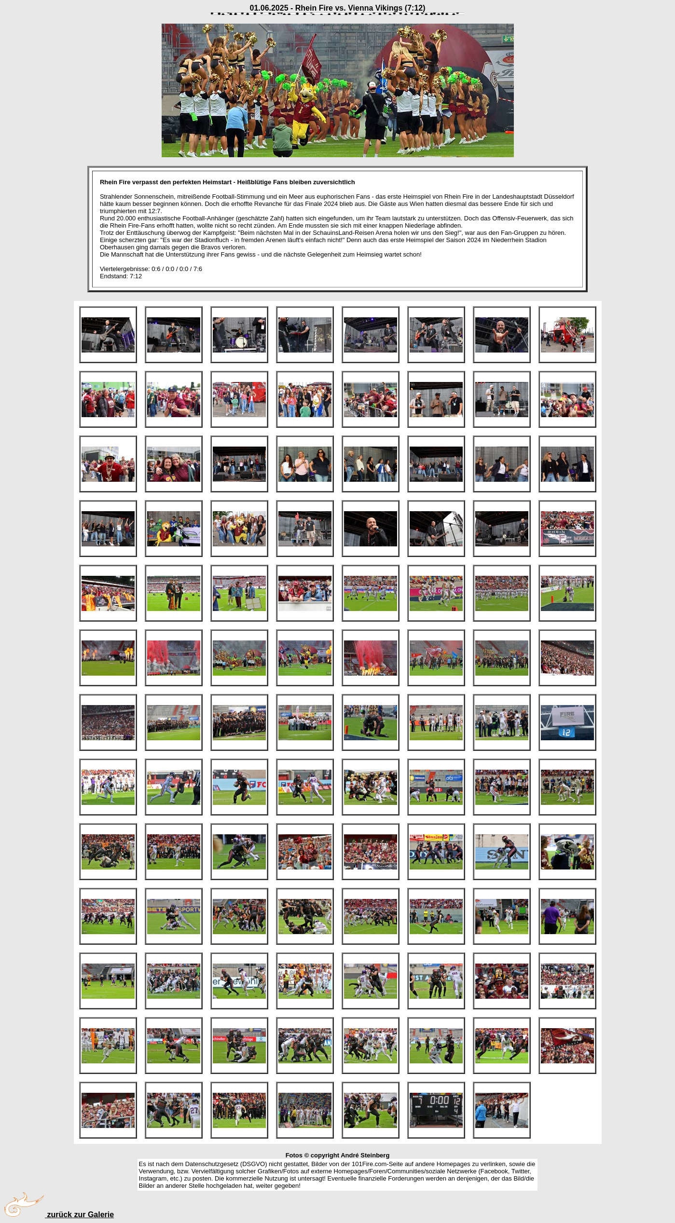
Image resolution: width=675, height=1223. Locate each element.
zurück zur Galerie (59, 1214)
